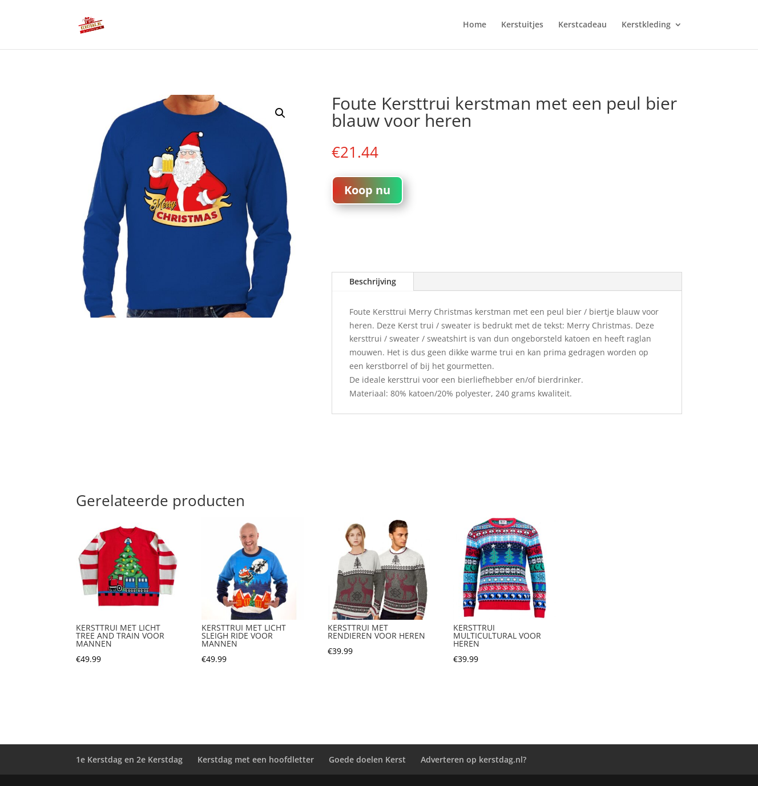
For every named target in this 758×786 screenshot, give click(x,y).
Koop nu (367, 190)
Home (474, 25)
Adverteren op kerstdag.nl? (473, 759)
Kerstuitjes (522, 25)
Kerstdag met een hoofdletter (255, 759)
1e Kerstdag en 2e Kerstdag (129, 759)
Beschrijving (372, 281)
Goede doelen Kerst (367, 759)
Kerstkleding (646, 25)
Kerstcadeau (582, 25)
